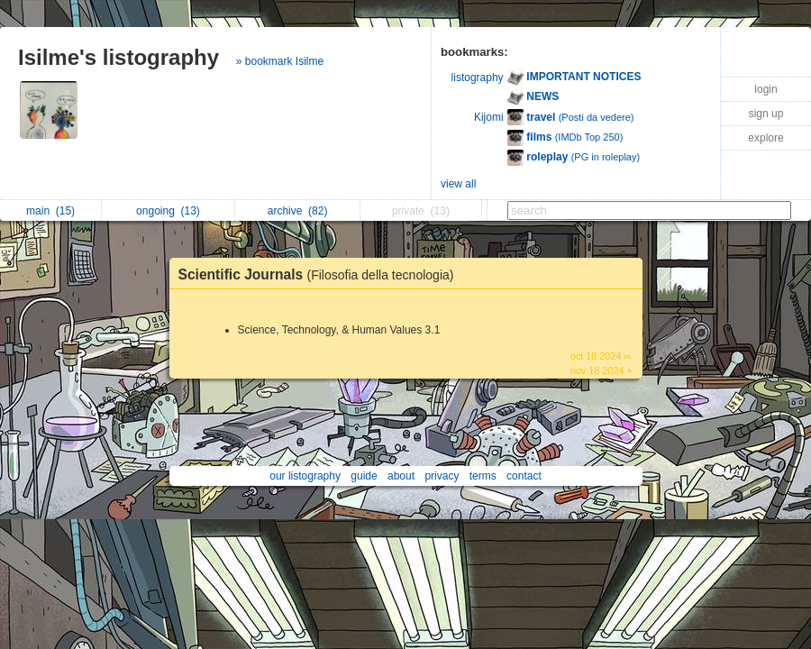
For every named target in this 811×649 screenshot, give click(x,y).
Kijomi (489, 117)
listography (477, 77)
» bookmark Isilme (279, 61)
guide (364, 476)
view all (458, 184)
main (50, 211)
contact (524, 476)
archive (298, 211)
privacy (441, 476)
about (401, 476)
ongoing (168, 211)
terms (483, 476)
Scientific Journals (320, 274)
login (765, 89)
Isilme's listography (118, 57)
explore (765, 138)
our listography (305, 476)
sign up (766, 113)
